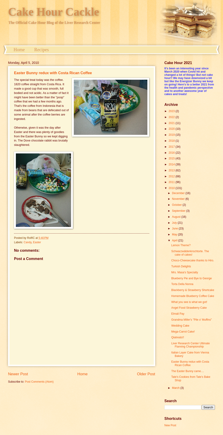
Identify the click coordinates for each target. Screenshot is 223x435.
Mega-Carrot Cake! (183, 331)
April (175, 240)
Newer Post (18, 374)
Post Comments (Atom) (39, 381)
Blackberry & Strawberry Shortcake (192, 290)
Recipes (41, 49)
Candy (27, 242)
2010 (172, 188)
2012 (172, 176)
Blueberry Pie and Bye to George (191, 278)
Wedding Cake (180, 325)
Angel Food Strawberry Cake (189, 307)
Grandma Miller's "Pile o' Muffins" (191, 319)
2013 (172, 170)
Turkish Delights (181, 266)
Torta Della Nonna (182, 284)
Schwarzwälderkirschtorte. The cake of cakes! (190, 253)
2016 (172, 152)
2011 (172, 182)
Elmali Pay (177, 313)
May (175, 234)
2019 (172, 134)
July (175, 222)
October (177, 204)
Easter (37, 242)
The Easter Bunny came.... (187, 371)
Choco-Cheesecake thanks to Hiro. (192, 260)
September (179, 210)
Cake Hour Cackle (53, 11)
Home (19, 49)
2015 (172, 158)
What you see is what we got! (189, 302)
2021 (172, 123)
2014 (172, 164)
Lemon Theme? (181, 245)
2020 (172, 128)
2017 (172, 146)
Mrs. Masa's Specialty (184, 272)
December (179, 193)
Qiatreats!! (177, 337)
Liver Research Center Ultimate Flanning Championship (190, 345)
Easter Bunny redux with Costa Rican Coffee (53, 73)
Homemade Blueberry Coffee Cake (192, 296)
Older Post (146, 374)
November (179, 199)
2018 (172, 140)
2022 (172, 117)
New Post (170, 425)
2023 (172, 111)
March (176, 388)
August (176, 216)
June (175, 228)
